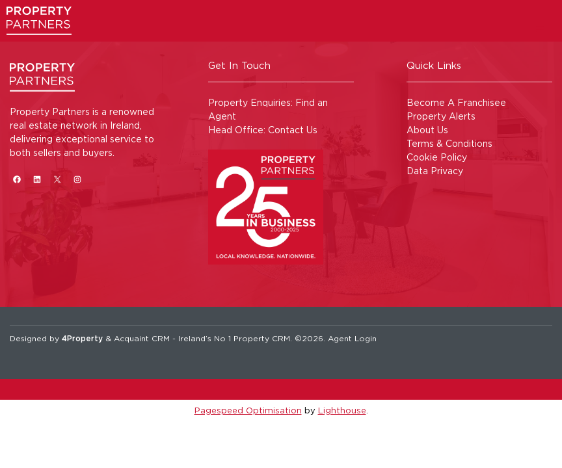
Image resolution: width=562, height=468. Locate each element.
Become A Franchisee (456, 102)
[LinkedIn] (37, 179)
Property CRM (262, 338)
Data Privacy (435, 171)
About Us (427, 130)
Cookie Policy (437, 157)
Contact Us (292, 130)
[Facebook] (16, 179)
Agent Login (352, 338)
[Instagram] (77, 179)
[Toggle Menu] (540, 28)
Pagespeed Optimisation (248, 410)
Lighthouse (342, 410)
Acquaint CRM (142, 338)
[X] (57, 179)
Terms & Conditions (449, 143)
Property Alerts (441, 116)
